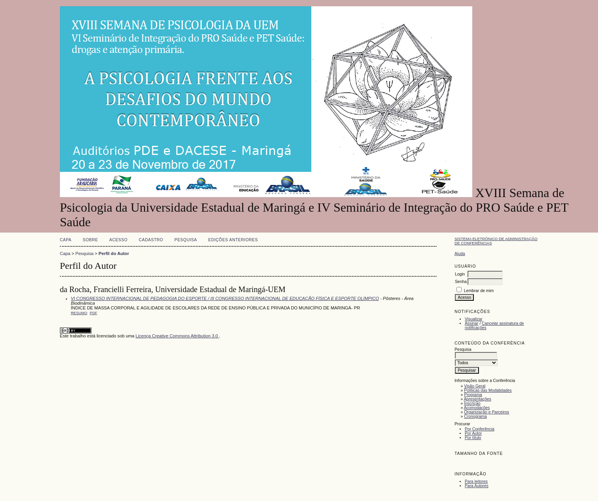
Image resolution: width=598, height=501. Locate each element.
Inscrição (472, 403)
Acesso (118, 240)
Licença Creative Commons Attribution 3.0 (177, 335)
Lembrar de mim (479, 291)
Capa (66, 240)
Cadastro (151, 240)
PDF (93, 313)
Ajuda (460, 253)
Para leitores (476, 481)
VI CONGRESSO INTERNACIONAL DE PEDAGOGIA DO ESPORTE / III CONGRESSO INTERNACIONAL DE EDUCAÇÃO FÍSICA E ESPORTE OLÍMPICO (225, 298)
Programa (473, 395)
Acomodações (477, 408)
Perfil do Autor (114, 253)
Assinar (472, 323)
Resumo (79, 313)
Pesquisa (185, 240)
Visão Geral (474, 386)
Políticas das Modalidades (488, 390)
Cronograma (475, 416)
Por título (473, 438)
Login (460, 274)
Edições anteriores (233, 240)
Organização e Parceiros (486, 412)
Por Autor (473, 433)
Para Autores (476, 486)
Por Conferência (479, 429)
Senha (461, 281)
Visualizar (473, 319)
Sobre (90, 240)
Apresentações (477, 399)
